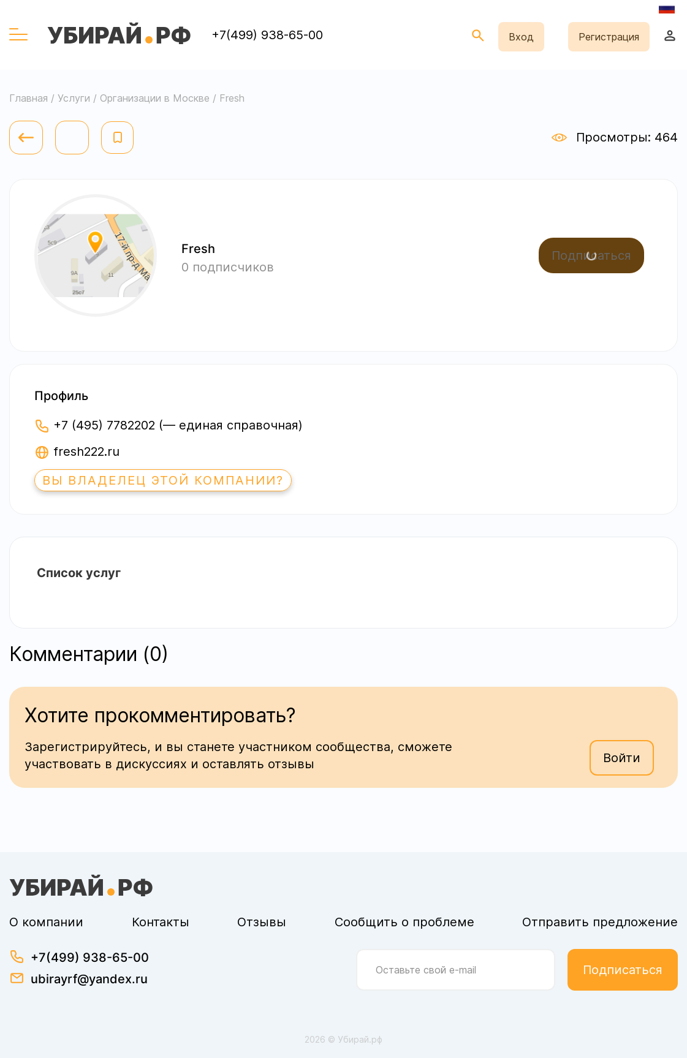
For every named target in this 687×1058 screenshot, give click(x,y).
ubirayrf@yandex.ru (89, 979)
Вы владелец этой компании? (163, 480)
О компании (46, 922)
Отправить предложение (600, 922)
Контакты (160, 922)
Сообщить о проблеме (404, 922)
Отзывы (261, 922)
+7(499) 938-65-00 (267, 35)
